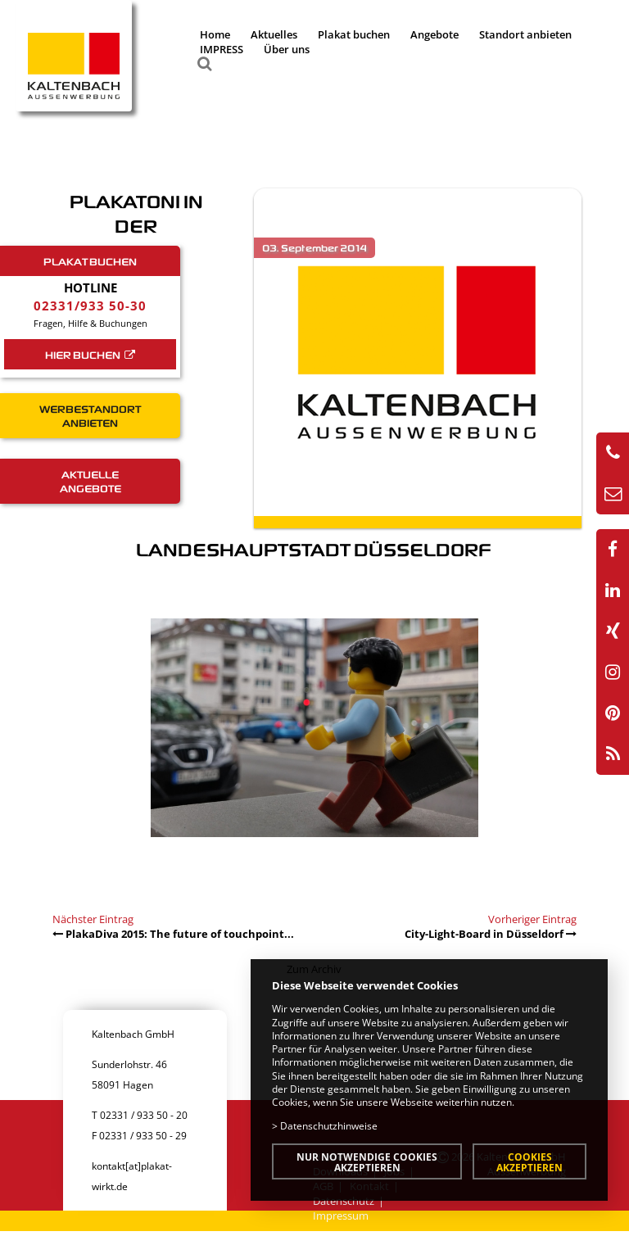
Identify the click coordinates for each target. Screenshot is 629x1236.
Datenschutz (343, 1200)
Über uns (287, 49)
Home (215, 34)
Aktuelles (274, 34)
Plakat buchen (354, 34)
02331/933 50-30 (90, 305)
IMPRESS (221, 49)
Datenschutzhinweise (329, 1125)
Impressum (341, 1215)
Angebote (434, 34)
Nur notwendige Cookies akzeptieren (366, 1162)
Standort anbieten (525, 34)
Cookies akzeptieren (529, 1162)
